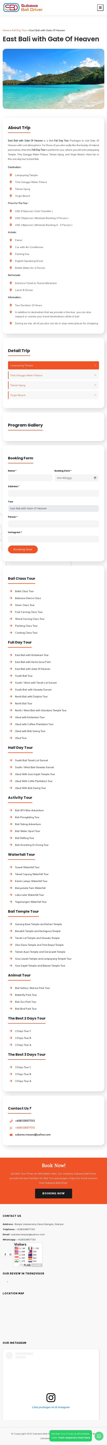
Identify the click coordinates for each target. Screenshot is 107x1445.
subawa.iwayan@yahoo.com (33, 1135)
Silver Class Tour (25, 605)
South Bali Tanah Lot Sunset (31, 760)
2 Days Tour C (23, 1031)
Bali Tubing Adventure (28, 824)
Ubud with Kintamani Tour (30, 717)
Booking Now (53, 1193)
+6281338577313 (25, 1121)
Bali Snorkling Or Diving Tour (32, 844)
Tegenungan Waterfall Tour (31, 901)
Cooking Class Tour (26, 632)
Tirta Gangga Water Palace (26, 375)
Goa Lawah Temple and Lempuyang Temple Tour (43, 958)
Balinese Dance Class (28, 598)
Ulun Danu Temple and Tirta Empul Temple (39, 944)
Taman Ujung (17, 385)
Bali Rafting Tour (24, 838)
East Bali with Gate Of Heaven (32, 668)
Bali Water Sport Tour (27, 831)
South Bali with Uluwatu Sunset (33, 689)
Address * (13, 486)
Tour (10, 501)
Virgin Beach (17, 395)
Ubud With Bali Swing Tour (30, 788)
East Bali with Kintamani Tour (32, 655)
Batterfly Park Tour (26, 994)
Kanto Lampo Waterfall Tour (31, 881)
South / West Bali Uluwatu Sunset (34, 767)
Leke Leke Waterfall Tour (29, 894)
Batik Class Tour (24, 591)
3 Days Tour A (23, 1081)
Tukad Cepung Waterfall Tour (32, 874)
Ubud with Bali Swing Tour (30, 731)
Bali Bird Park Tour (26, 1008)
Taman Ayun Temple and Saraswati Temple (40, 951)
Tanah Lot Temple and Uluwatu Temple (37, 938)
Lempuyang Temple (21, 365)
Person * (12, 516)
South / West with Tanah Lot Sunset (36, 682)
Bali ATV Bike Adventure (29, 810)
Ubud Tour (21, 738)
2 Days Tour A (23, 1044)
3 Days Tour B (23, 1074)
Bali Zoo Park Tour (25, 1001)
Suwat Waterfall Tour (27, 867)
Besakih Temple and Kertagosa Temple (38, 931)
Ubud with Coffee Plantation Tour (34, 724)
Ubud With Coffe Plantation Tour (34, 781)
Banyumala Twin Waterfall (30, 888)
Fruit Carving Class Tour (29, 612)
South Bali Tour (24, 675)
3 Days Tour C (23, 1067)
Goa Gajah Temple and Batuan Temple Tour (40, 965)
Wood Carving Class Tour (30, 618)
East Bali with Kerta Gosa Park (33, 662)
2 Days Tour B (23, 1038)
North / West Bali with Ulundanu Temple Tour (41, 710)
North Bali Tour (23, 703)
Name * (12, 470)
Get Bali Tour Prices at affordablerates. (70, 1435)
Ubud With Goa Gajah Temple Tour (35, 774)
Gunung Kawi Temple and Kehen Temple (38, 924)
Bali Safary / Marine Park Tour (32, 988)
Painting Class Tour (26, 625)
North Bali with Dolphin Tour (31, 696)
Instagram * (15, 532)
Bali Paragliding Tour (27, 817)
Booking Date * (62, 470)
